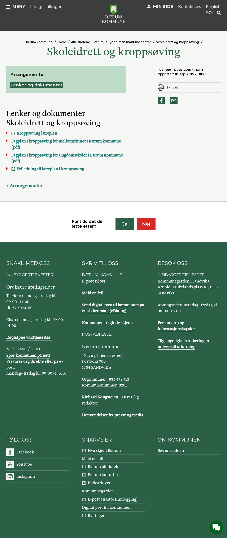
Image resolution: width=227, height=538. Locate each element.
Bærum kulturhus (103, 475)
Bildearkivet (99, 483)
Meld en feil (92, 293)
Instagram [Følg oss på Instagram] (25, 476)
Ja (124, 224)
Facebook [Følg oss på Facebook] (25, 452)
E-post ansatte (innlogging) (113, 499)
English (213, 6)
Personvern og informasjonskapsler (176, 326)
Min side (163, 6)
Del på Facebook (162, 100)
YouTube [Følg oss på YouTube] (24, 464)
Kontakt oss (189, 6)
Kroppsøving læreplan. (37, 133)
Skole (61, 42)
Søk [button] (210, 12)
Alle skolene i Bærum (87, 42)
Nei (146, 224)
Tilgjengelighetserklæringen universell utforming (183, 344)
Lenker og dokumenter (36, 84)
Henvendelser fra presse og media (112, 415)
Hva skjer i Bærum (104, 450)
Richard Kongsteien (100, 397)
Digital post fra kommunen (106, 507)
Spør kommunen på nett (28, 355)
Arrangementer (27, 74)
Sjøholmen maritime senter (130, 42)
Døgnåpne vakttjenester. (29, 337)
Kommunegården (98, 491)
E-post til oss (93, 281)
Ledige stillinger (46, 6)
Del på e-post (174, 100)
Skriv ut (172, 87)
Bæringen (96, 515)
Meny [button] (18, 6)
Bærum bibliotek (103, 466)
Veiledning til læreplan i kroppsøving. (51, 169)
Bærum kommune (38, 42)
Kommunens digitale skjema (108, 323)
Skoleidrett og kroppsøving (177, 42)
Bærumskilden (171, 450)
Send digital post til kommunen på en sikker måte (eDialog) (113, 308)
